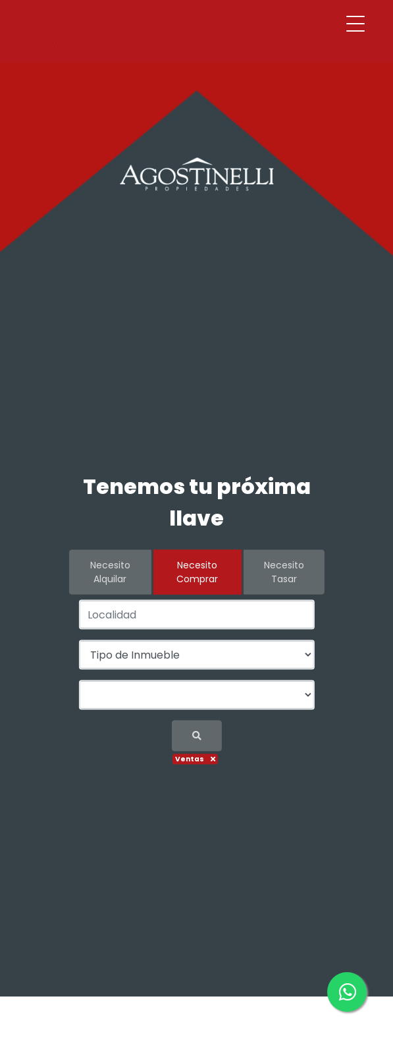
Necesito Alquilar (110, 572)
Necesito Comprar (197, 572)
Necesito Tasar (284, 572)
